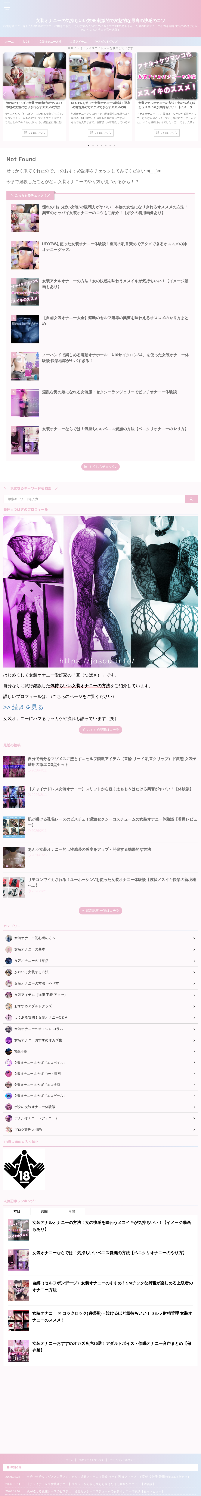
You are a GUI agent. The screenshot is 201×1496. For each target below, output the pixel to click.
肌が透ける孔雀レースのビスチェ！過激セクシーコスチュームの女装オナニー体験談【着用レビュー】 (95, 1445)
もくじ (27, 41)
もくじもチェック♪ (100, 495)
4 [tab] (101, 146)
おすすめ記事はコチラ (100, 758)
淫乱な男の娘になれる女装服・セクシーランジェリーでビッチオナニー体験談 (113, 413)
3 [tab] (97, 146)
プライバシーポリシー (122, 1413)
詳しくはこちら (34, 133)
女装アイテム (82, 41)
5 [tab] (106, 146)
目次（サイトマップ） (91, 1413)
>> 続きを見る (24, 735)
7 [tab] (114, 146)
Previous (4, 95)
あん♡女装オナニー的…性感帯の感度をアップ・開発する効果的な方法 (89, 878)
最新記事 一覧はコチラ (100, 939)
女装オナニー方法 (52, 41)
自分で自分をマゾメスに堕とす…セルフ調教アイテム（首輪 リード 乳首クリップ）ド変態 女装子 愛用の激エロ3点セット (108, 1430)
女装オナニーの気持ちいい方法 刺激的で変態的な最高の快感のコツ (100, 20)
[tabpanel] (34, 97)
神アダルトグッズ (111, 41)
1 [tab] (89, 146)
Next (197, 95)
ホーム (9, 41)
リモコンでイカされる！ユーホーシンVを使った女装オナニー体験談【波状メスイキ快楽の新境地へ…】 (96, 1459)
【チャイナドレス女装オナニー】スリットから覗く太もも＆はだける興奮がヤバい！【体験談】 (110, 818)
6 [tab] (110, 146)
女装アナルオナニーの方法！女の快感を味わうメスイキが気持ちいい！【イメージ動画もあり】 (166, 107)
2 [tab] (93, 146)
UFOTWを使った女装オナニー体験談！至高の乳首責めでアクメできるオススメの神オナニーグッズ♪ (100, 107)
